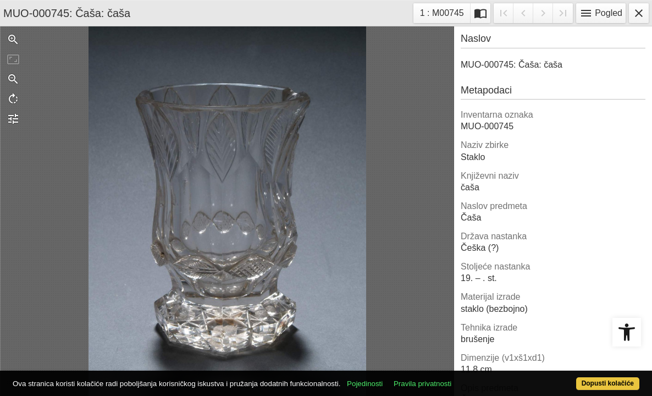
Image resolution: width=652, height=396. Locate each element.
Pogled (600, 13)
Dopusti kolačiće (572, 377)
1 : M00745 (445, 12)
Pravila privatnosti (455, 377)
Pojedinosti (397, 377)
